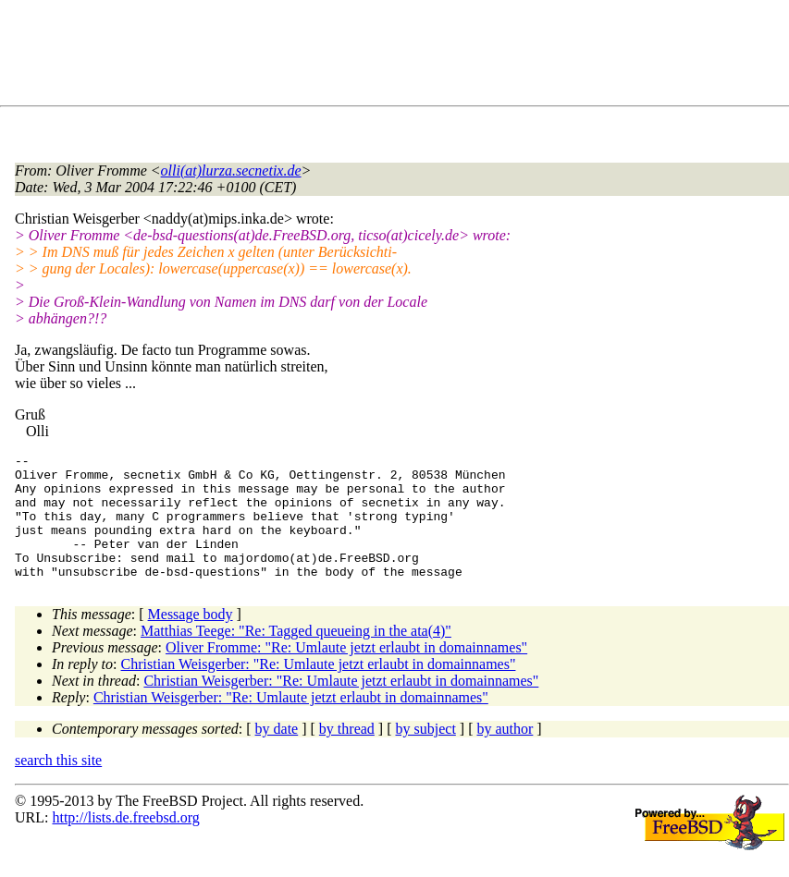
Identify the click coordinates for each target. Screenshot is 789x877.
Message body (190, 639)
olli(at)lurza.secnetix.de (231, 170)
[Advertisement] (351, 56)
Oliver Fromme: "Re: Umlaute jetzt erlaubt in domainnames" (346, 672)
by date (277, 753)
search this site (58, 785)
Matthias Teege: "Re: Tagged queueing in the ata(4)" (296, 656)
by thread (347, 753)
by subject (426, 753)
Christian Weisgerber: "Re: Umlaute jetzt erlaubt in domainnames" (318, 689)
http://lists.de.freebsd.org (125, 842)
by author (504, 753)
